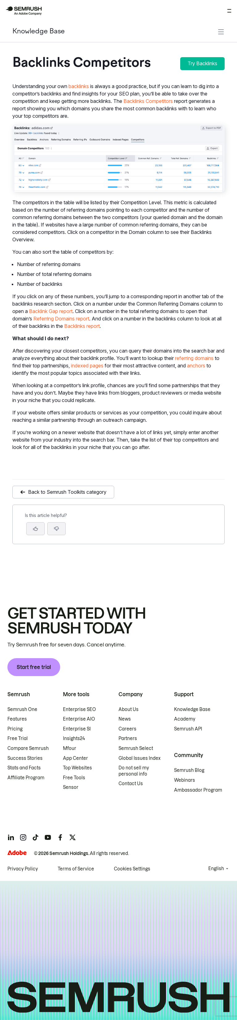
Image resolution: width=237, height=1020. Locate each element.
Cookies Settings (132, 868)
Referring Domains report (61, 318)
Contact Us (130, 783)
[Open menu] (229, 11)
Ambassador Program (198, 790)
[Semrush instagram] (23, 837)
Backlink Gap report (51, 311)
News (124, 719)
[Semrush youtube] (48, 837)
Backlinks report (82, 326)
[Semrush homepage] (23, 10)
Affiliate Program (25, 777)
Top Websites (77, 767)
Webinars (184, 780)
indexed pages (87, 365)
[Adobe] (17, 852)
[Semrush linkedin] (11, 837)
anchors (196, 365)
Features (17, 719)
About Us (128, 709)
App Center (75, 758)
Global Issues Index (139, 758)
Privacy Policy (22, 868)
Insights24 (74, 738)
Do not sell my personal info (133, 771)
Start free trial (34, 667)
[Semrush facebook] (60, 837)
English (216, 868)
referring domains (194, 358)
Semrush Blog (189, 770)
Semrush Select (135, 748)
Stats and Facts (24, 767)
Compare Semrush (28, 748)
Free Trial (17, 738)
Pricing (15, 728)
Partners (127, 738)
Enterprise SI (77, 728)
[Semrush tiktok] (35, 837)
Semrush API (188, 728)
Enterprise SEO (79, 709)
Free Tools (74, 777)
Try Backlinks (202, 63)
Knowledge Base (38, 32)
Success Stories (25, 758)
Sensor (70, 787)
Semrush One (22, 709)
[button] (56, 528)
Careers (127, 728)
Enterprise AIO (79, 719)
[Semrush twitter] (72, 837)
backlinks (79, 86)
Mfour (69, 748)
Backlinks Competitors (148, 101)
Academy (184, 719)
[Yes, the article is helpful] (35, 528)
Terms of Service (76, 868)
